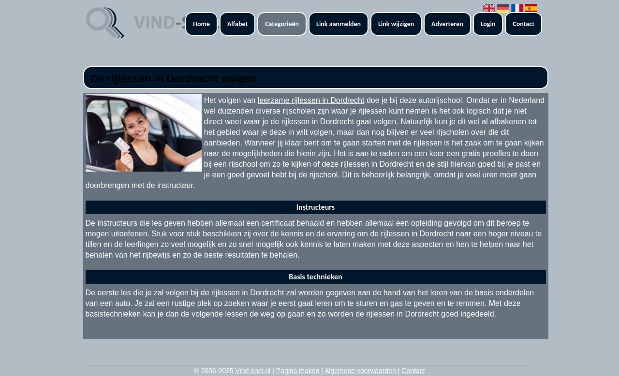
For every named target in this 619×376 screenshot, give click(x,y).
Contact (523, 24)
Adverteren (447, 24)
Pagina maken (298, 371)
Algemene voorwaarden (360, 371)
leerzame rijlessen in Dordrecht (311, 100)
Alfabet (237, 24)
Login (488, 24)
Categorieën (282, 24)
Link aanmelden (338, 24)
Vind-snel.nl (252, 371)
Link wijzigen (396, 24)
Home (201, 24)
